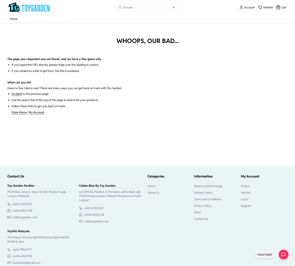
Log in (244, 199)
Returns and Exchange (208, 186)
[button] (265, 254)
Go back (16, 94)
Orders (245, 186)
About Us (153, 192)
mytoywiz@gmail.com (26, 263)
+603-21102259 (22, 204)
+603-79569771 (22, 249)
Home (14, 19)
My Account (36, 112)
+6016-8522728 (22, 211)
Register (246, 206)
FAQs (197, 212)
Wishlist (246, 192)
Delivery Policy (203, 192)
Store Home (19, 112)
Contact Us (201, 219)
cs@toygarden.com (24, 217)
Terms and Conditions (207, 199)
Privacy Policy (202, 206)
